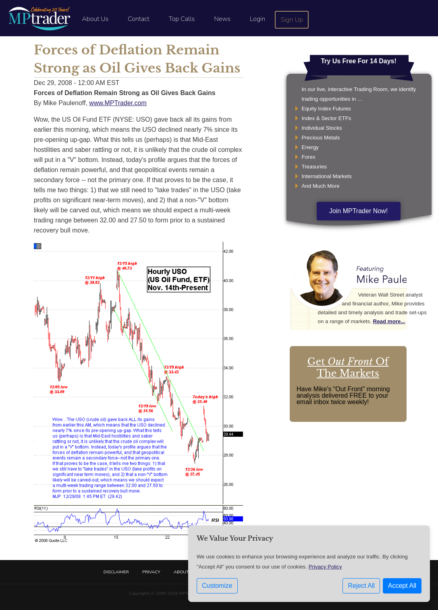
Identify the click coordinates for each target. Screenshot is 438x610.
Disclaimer (116, 572)
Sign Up (292, 19)
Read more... (389, 321)
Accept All (402, 585)
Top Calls (181, 19)
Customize (217, 585)
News (222, 19)
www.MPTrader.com (118, 103)
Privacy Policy (325, 567)
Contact (138, 19)
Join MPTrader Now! (358, 210)
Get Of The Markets (348, 367)
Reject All (361, 585)
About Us (95, 19)
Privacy (151, 572)
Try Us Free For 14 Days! (358, 61)
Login (257, 19)
